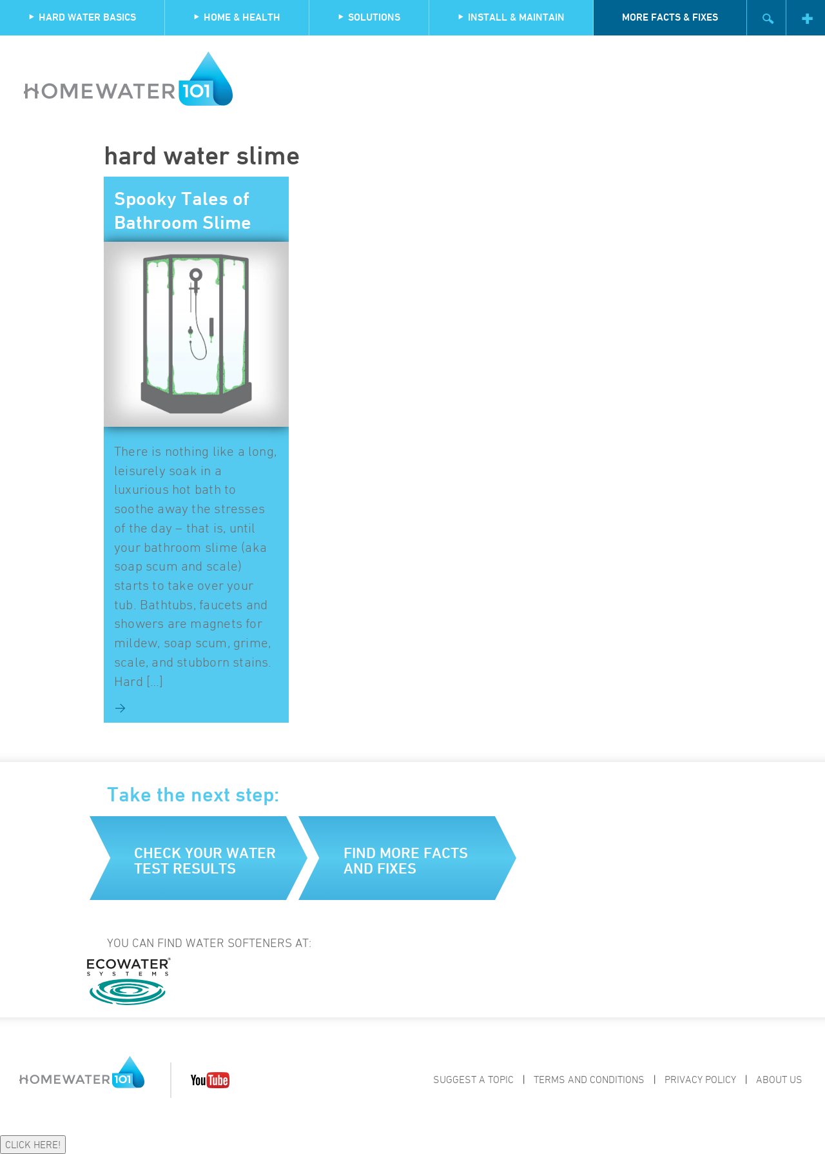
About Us (779, 1079)
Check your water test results (205, 860)
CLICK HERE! (33, 1144)
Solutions (369, 17)
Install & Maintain (511, 17)
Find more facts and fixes (406, 860)
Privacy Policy (700, 1079)
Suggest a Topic (473, 1079)
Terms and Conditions (589, 1079)
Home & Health (236, 17)
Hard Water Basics (82, 17)
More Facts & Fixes (670, 17)
